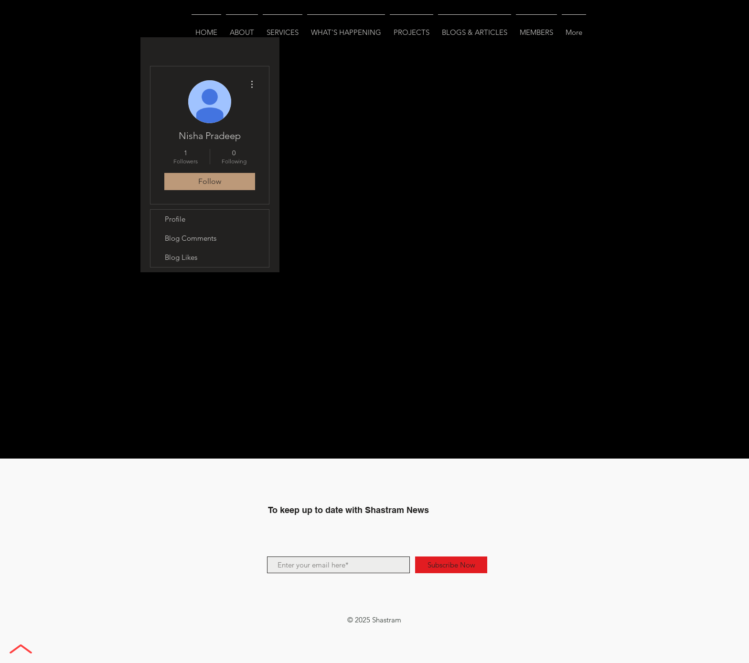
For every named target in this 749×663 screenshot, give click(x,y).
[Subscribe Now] (451, 564)
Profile (175, 219)
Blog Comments (190, 238)
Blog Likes (181, 257)
